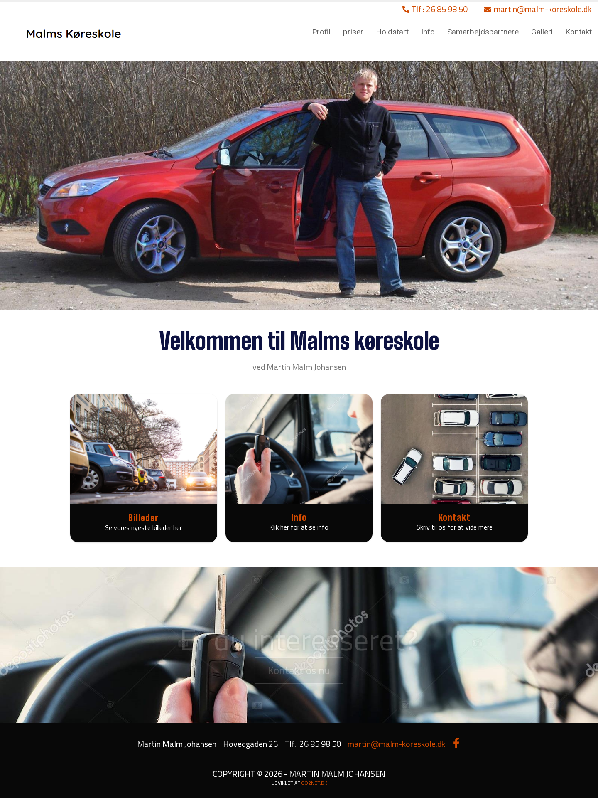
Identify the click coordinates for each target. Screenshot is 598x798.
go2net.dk (314, 783)
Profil (321, 32)
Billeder (144, 517)
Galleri (542, 32)
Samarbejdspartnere (483, 32)
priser (353, 32)
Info (428, 32)
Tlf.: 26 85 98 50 (435, 8)
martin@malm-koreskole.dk (537, 8)
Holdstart (392, 32)
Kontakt (578, 32)
